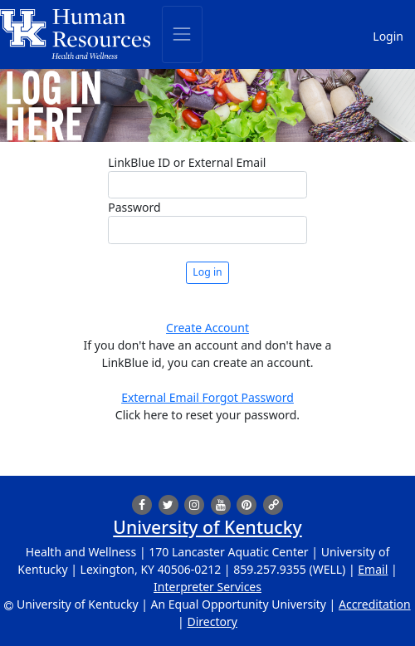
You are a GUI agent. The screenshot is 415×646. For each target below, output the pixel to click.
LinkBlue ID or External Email (187, 162)
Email (373, 569)
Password (134, 207)
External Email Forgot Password (207, 397)
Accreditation (375, 604)
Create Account (207, 327)
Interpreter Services (207, 587)
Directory (212, 621)
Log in (207, 272)
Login (388, 36)
